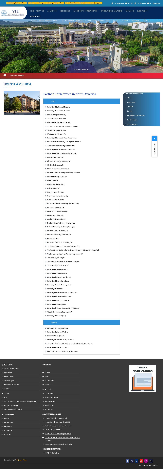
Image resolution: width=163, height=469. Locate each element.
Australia (130, 107)
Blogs (33, 15)
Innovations (151, 10)
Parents (125, 15)
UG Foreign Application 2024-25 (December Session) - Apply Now (84, 3)
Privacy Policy (22, 460)
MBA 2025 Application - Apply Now (16, 3)
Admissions (63, 10)
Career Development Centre (83, 10)
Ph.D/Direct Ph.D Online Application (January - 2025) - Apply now (46, 3)
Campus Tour (36, 20)
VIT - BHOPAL (140, 3)
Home (31, 10)
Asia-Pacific (131, 102)
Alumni (145, 15)
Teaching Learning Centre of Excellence (92, 15)
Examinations (67, 15)
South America (132, 124)
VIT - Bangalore (153, 3)
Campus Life (138, 10)
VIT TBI (115, 15)
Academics (50, 10)
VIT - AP (129, 3)
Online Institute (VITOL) (48, 15)
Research (126, 10)
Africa (129, 98)
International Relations (108, 10)
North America (132, 120)
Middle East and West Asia (136, 115)
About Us (39, 10)
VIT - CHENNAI (117, 3)
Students (135, 15)
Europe (129, 111)
